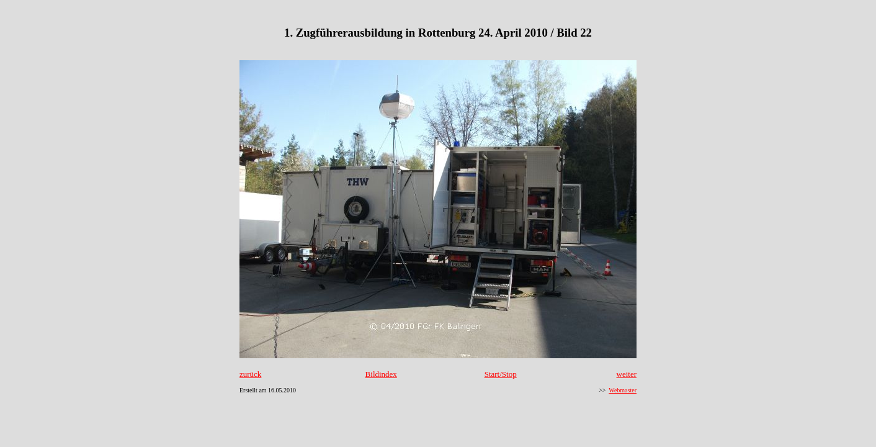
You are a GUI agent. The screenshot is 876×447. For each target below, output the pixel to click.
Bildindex (381, 374)
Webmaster (623, 390)
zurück (250, 374)
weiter (627, 374)
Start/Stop (501, 374)
